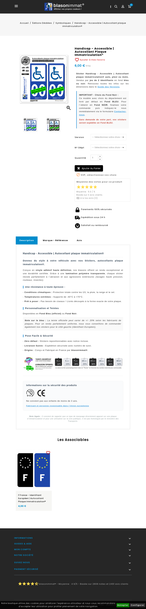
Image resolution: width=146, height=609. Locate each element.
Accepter (122, 605)
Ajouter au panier (89, 168)
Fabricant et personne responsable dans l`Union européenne (57, 406)
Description (26, 240)
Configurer (137, 605)
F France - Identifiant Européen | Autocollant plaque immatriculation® (32, 498)
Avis (79, 240)
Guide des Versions (108, 87)
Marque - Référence (55, 240)
